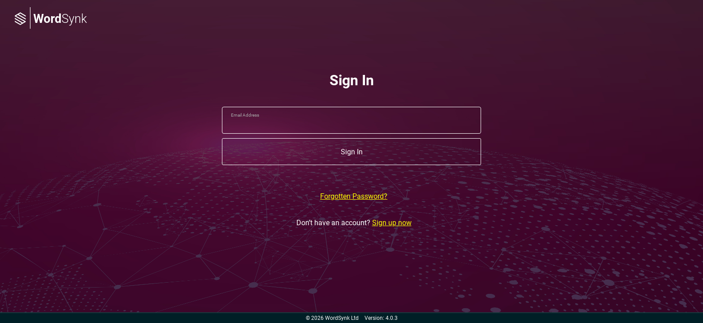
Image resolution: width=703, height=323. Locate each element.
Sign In (352, 152)
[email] (351, 120)
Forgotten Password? (353, 196)
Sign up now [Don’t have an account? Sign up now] (392, 222)
